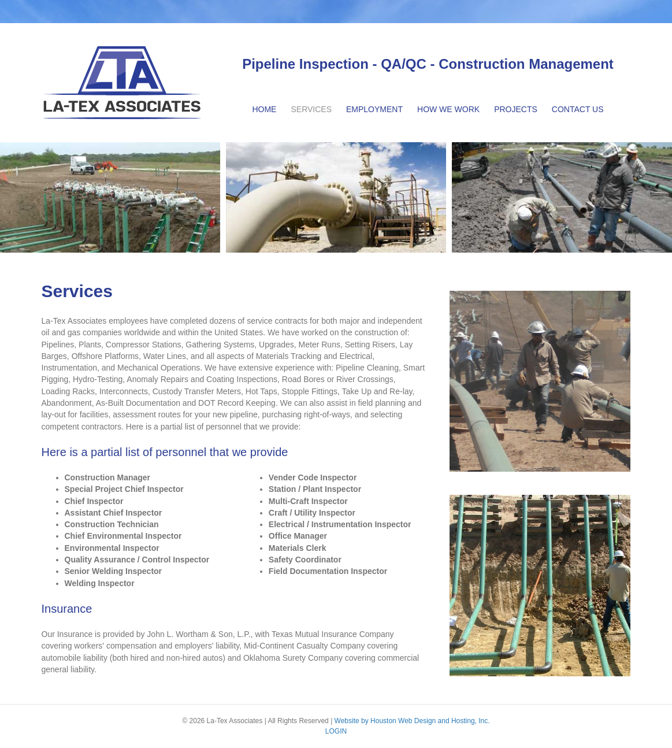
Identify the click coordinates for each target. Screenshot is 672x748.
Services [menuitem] (311, 109)
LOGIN (336, 731)
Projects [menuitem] (515, 109)
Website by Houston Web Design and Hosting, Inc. (412, 721)
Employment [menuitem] (374, 109)
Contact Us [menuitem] (578, 109)
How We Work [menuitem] (448, 109)
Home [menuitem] (264, 109)
